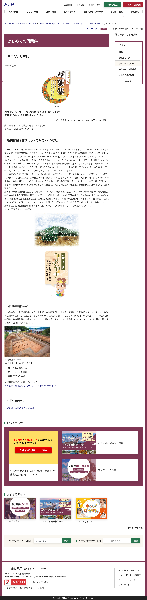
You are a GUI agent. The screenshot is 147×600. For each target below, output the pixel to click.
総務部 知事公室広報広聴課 (21, 408)
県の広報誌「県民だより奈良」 (59, 24)
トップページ (10, 24)
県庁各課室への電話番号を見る (19, 588)
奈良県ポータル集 (135, 528)
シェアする (92, 29)
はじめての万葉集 (126, 64)
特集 (121, 52)
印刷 (104, 29)
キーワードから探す (20, 540)
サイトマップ (124, 585)
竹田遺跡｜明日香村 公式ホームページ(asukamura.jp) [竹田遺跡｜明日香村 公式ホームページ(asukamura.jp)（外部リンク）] (29, 386)
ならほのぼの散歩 (126, 75)
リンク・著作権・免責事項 (129, 575)
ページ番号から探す (90, 540)
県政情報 (21, 24)
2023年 (90, 24)
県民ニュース (124, 58)
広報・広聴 (31, 24)
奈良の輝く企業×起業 (128, 69)
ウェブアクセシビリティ (128, 580)
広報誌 (41, 24)
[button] (66, 5)
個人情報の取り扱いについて (130, 570)
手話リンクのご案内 (39, 582)
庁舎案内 (41, 588)
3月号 (97, 24)
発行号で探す (79, 24)
